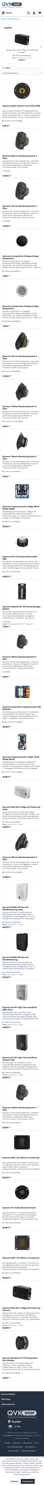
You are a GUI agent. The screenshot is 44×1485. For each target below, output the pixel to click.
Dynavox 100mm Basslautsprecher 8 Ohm (19, 457)
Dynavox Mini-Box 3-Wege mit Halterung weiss (21, 808)
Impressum (17, 1443)
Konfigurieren (27, 1481)
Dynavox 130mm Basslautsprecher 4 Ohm (19, 1108)
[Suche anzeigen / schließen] (28, 12)
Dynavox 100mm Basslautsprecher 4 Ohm (19, 658)
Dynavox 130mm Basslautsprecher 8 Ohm (19, 407)
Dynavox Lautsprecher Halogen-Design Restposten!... (20, 257)
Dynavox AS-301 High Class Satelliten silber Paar (19, 1008)
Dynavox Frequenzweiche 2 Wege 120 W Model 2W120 (20, 758)
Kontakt (7, 1443)
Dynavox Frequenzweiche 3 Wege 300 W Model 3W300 (20, 507)
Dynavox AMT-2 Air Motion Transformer (21, 1157)
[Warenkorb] (39, 12)
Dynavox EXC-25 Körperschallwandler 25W (19, 557)
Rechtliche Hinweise (28, 1451)
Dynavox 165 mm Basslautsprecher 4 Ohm (19, 207)
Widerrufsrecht (14, 1451)
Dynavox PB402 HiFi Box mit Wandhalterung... (15, 958)
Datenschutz (27, 1443)
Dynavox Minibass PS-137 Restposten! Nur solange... (20, 1359)
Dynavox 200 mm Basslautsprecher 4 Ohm (19, 157)
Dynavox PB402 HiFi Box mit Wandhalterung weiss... (15, 908)
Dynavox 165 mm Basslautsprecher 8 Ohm (19, 357)
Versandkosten (8, 1435)
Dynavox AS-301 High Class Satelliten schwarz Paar (19, 1058)
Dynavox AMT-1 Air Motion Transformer (21, 1258)
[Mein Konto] (34, 12)
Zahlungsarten (30, 1447)
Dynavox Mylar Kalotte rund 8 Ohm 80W (21, 106)
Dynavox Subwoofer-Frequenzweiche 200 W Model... (21, 708)
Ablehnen (14, 1481)
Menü (7, 12)
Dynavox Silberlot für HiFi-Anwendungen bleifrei (21, 607)
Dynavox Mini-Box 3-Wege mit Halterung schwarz (22, 51)
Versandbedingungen (14, 1447)
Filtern (6, 68)
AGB (36, 1443)
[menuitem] (6, 12)
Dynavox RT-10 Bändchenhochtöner (19, 1208)
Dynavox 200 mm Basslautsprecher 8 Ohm (19, 858)
